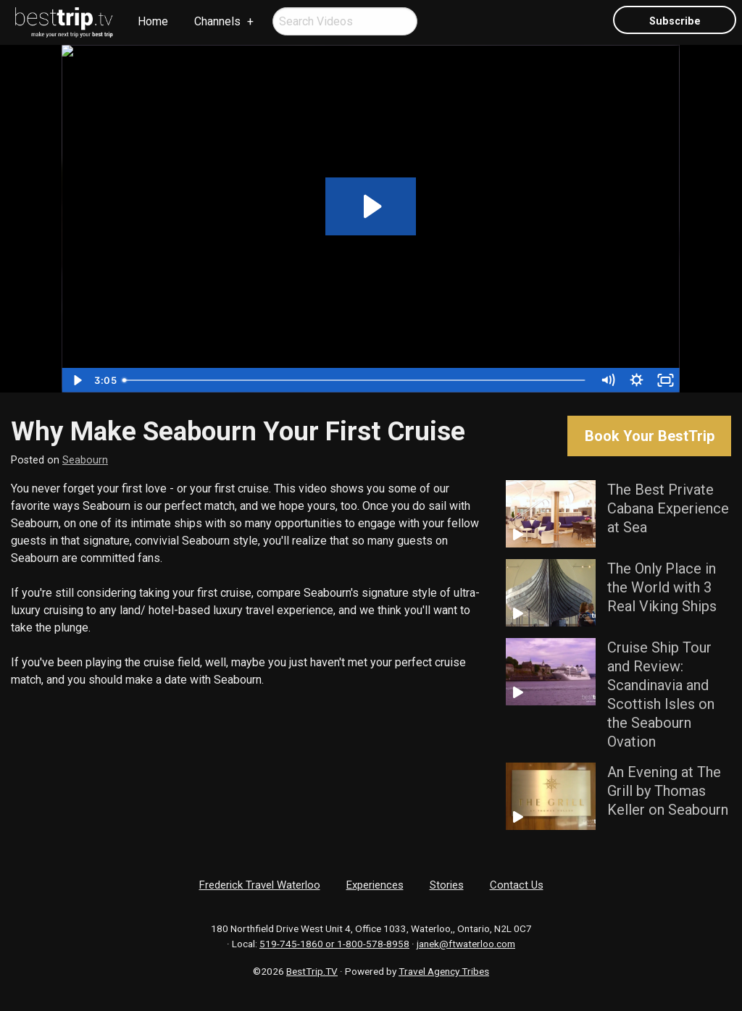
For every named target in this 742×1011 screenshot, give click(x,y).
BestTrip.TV (312, 971)
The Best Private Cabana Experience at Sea (668, 508)
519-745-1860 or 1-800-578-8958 (334, 943)
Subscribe (675, 21)
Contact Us (516, 885)
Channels (217, 21)
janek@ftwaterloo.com (466, 943)
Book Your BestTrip (649, 436)
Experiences (375, 885)
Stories (447, 885)
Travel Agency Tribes (444, 971)
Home (153, 21)
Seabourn (85, 460)
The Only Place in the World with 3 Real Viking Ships (662, 587)
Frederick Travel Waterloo (259, 885)
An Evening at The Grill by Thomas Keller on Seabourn (667, 790)
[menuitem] (64, 22)
